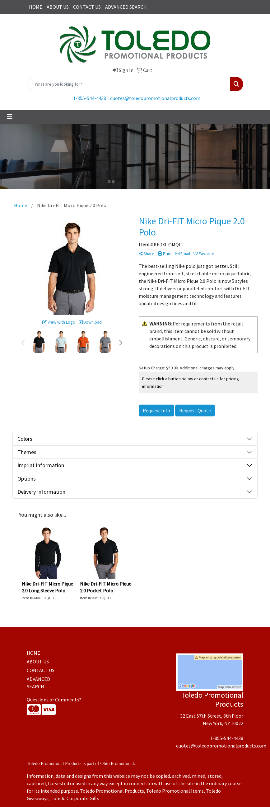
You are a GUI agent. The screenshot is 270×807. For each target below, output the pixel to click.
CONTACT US (87, 7)
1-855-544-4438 (89, 98)
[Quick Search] (128, 84)
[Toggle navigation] (9, 116)
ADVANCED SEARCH (126, 7)
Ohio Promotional (117, 763)
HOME (35, 7)
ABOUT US (58, 7)
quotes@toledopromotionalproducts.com (155, 98)
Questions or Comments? (54, 699)
